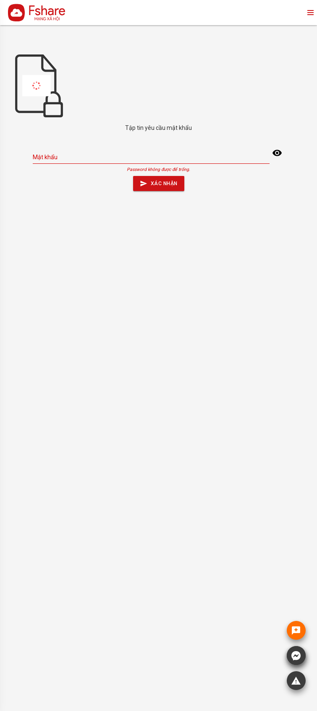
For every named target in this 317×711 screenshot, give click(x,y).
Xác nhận (159, 181)
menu (310, 13)
